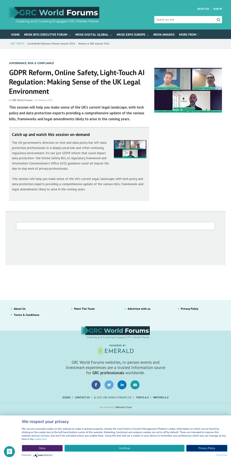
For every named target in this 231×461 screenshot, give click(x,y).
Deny (42, 448)
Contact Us (82, 397)
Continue (124, 448)
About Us (20, 308)
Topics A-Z (142, 397)
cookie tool (40, 439)
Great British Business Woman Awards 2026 (51, 43)
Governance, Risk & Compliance (31, 63)
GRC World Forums (22, 100)
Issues (66, 397)
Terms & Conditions (26, 315)
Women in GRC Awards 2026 (93, 43)
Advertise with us (139, 308)
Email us (135, 385)
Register (203, 8)
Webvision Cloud (124, 407)
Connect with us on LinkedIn (122, 385)
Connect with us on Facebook (96, 385)
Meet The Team (84, 308)
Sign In (217, 8)
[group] (188, 34)
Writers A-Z (161, 397)
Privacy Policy (189, 308)
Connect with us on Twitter (109, 385)
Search (218, 20)
